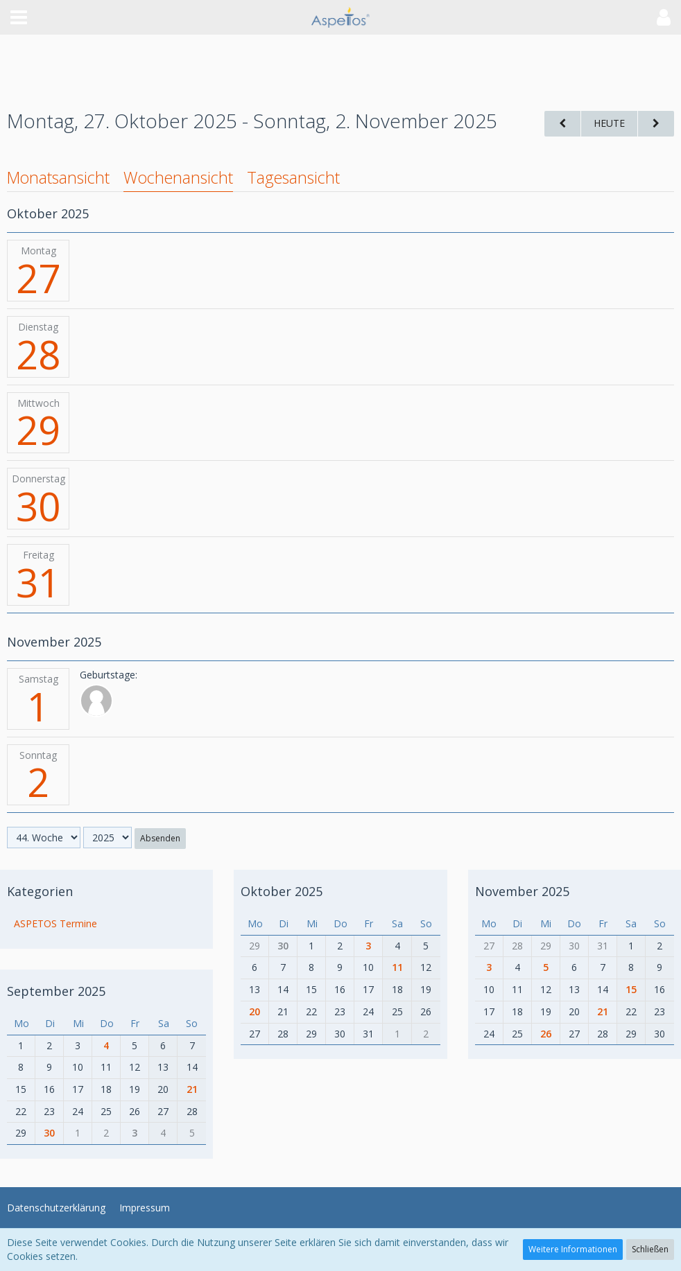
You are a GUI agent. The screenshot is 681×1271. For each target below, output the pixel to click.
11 (397, 967)
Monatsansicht (58, 177)
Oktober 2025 (281, 891)
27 (38, 278)
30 (38, 506)
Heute (609, 123)
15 (631, 989)
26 (545, 1033)
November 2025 (522, 891)
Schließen (650, 1249)
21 (192, 1089)
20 (254, 1011)
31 (38, 582)
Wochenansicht (178, 177)
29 (38, 429)
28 (38, 354)
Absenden (160, 838)
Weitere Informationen (572, 1249)
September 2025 (56, 991)
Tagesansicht (293, 177)
